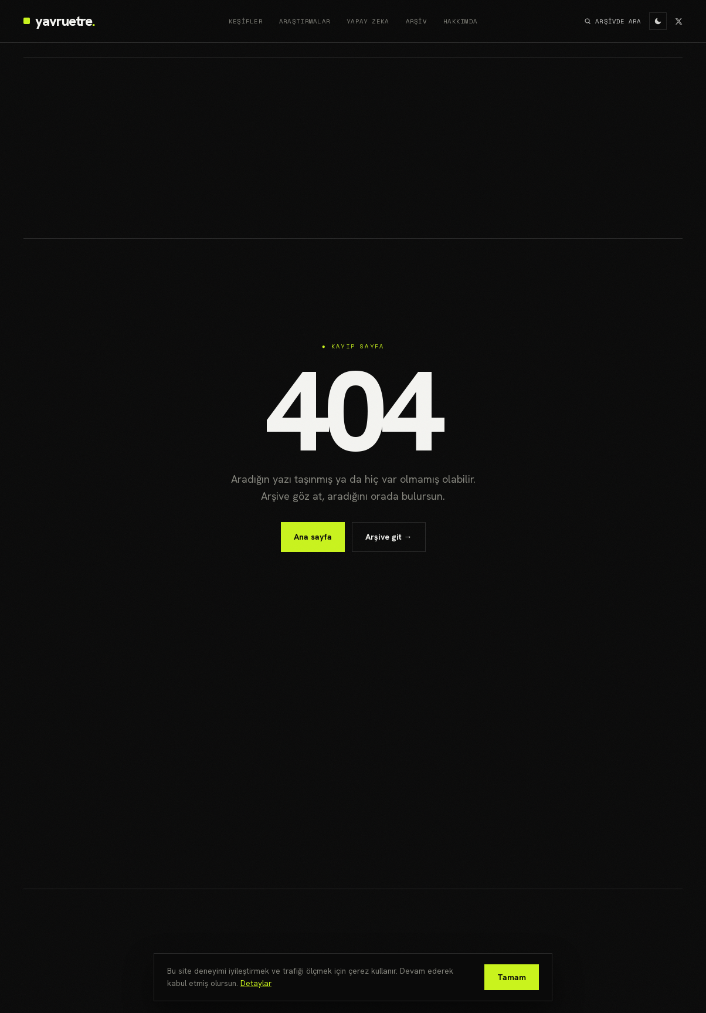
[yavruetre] (58, 21)
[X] (679, 21)
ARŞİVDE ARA (612, 21)
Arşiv (416, 21)
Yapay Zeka (368, 21)
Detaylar (255, 983)
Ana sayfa (313, 536)
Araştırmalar (304, 21)
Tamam (511, 977)
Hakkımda (460, 21)
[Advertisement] (353, 148)
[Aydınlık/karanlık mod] (658, 21)
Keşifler (246, 21)
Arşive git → (388, 536)
